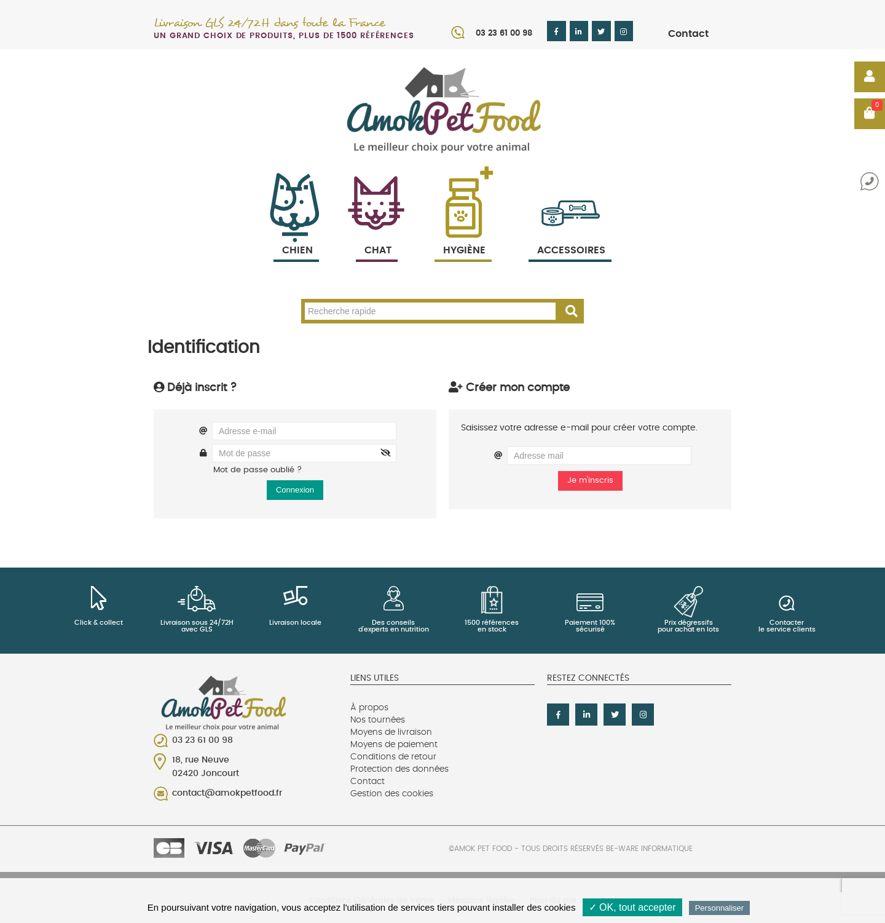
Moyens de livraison (391, 732)
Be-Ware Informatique (649, 848)
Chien (296, 235)
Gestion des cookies (391, 794)
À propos (369, 707)
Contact (688, 34)
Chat (377, 235)
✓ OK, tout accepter (632, 907)
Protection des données (399, 769)
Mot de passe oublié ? (257, 470)
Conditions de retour (393, 757)
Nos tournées (377, 720)
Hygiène (463, 235)
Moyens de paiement (394, 744)
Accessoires (571, 235)
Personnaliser (719, 908)
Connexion (295, 489)
